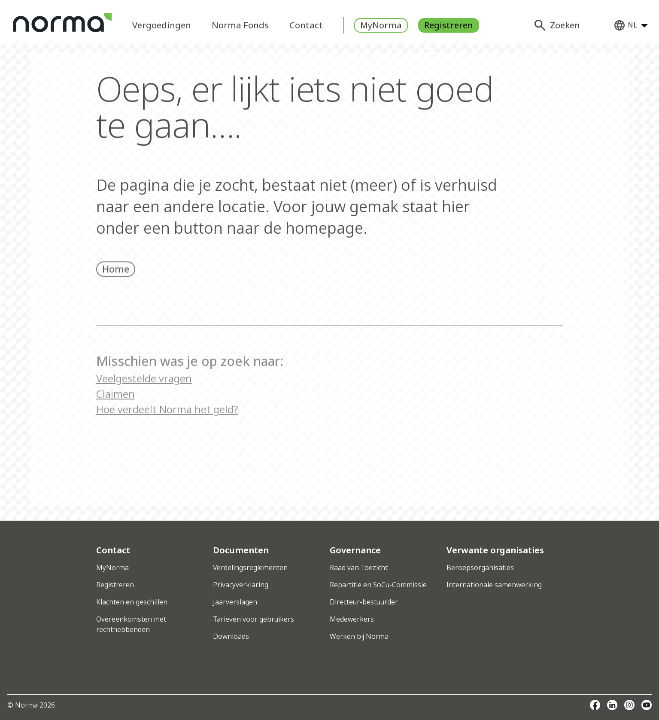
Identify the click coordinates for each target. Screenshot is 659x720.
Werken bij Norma (359, 636)
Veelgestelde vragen (144, 397)
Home (115, 276)
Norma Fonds (240, 25)
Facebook (595, 705)
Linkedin (612, 705)
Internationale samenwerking (494, 584)
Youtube (646, 705)
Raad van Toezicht (359, 567)
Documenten (241, 550)
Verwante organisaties (495, 550)
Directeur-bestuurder (364, 602)
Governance (355, 550)
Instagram (629, 705)
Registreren (448, 25)
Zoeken (565, 25)
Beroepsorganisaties (480, 567)
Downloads (231, 636)
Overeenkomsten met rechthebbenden (131, 624)
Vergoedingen (161, 25)
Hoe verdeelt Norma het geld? (167, 428)
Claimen (115, 413)
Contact (306, 25)
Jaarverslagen (235, 602)
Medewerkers (352, 619)
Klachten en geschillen (131, 602)
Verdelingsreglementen (250, 567)
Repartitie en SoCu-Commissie (378, 584)
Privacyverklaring (240, 584)
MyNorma (381, 25)
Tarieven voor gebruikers (253, 619)
